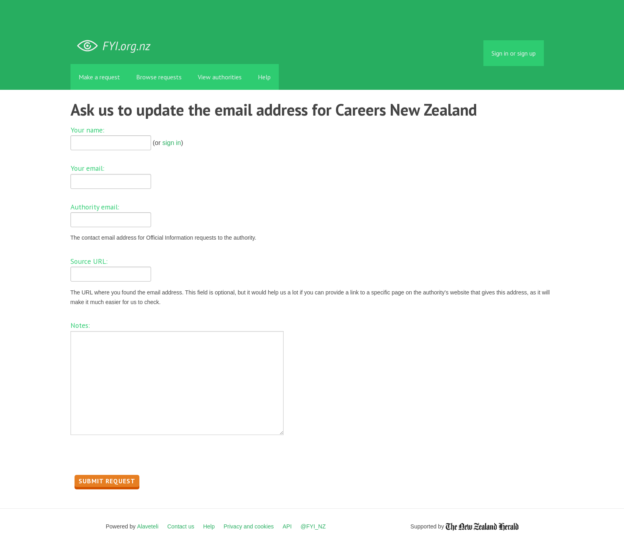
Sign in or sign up (513, 53)
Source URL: (89, 261)
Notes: (80, 325)
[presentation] (131, 457)
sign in (171, 142)
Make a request (99, 77)
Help (264, 77)
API (287, 526)
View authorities (220, 77)
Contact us (180, 526)
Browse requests (159, 77)
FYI (117, 46)
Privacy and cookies (249, 526)
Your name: (87, 130)
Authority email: (94, 206)
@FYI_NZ (313, 526)
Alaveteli (147, 526)
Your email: (87, 168)
